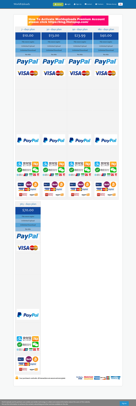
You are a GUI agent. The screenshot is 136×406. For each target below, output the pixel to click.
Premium (99, 4)
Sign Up (77, 4)
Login (68, 4)
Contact (88, 4)
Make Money (112, 4)
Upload (58, 4)
